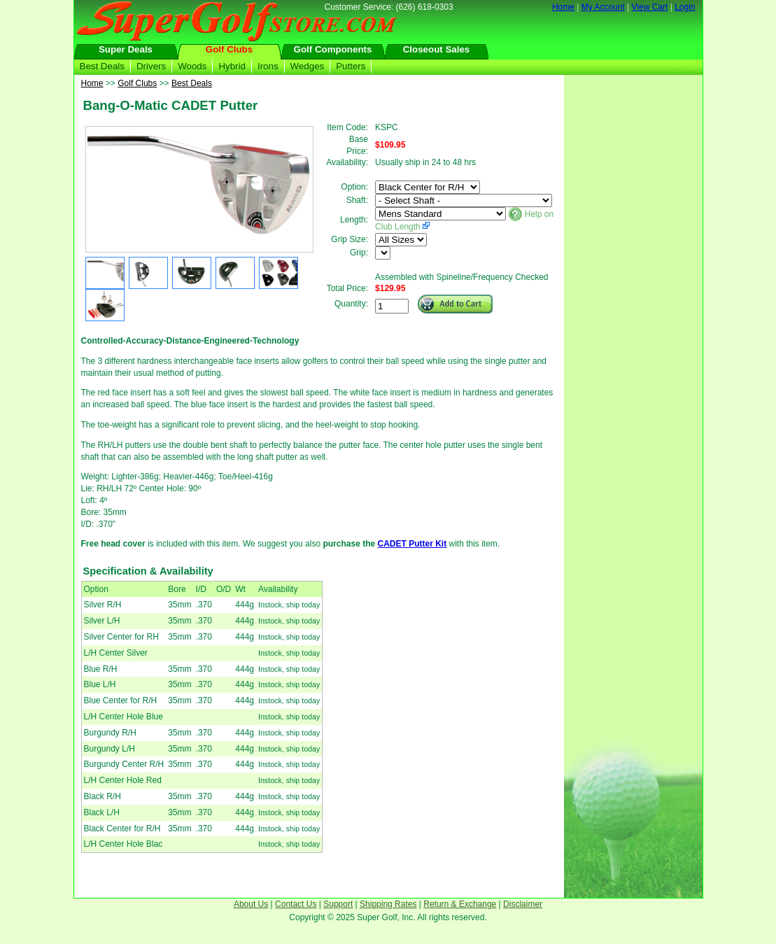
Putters (350, 66)
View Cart (650, 7)
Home (563, 7)
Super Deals (126, 49)
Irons (268, 66)
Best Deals (102, 66)
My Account (603, 7)
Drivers (151, 66)
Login (685, 7)
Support (338, 904)
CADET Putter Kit (411, 544)
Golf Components (333, 49)
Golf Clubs (229, 49)
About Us (251, 904)
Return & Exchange (459, 904)
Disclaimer (522, 904)
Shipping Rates (388, 904)
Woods (192, 66)
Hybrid (232, 66)
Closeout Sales (436, 49)
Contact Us (295, 904)
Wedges (307, 66)
